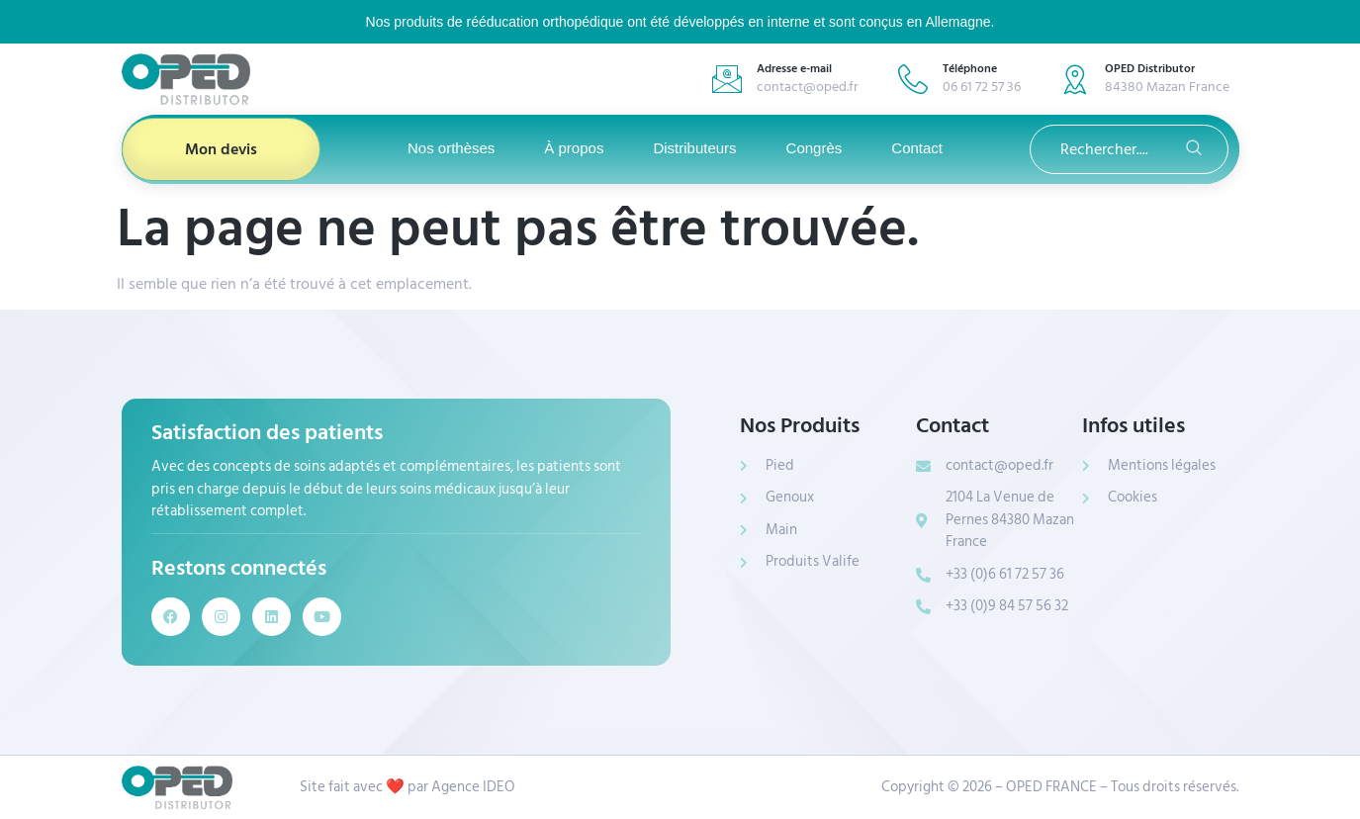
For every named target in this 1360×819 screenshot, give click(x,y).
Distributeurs (694, 147)
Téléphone (970, 68)
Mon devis (221, 149)
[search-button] (1193, 149)
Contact (917, 147)
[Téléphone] (913, 79)
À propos (573, 147)
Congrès (814, 147)
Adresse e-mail (794, 68)
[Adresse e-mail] (727, 79)
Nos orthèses (451, 147)
